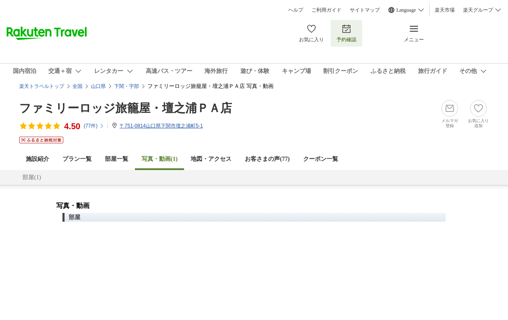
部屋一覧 (116, 159)
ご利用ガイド (326, 10)
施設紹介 (37, 159)
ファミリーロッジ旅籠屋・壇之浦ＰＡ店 (125, 108)
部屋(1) (31, 177)
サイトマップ (365, 10)
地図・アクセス (211, 159)
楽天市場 (445, 10)
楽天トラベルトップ (41, 86)
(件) (94, 125)
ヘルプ (295, 10)
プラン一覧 (77, 159)
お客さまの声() (267, 159)
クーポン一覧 (320, 159)
